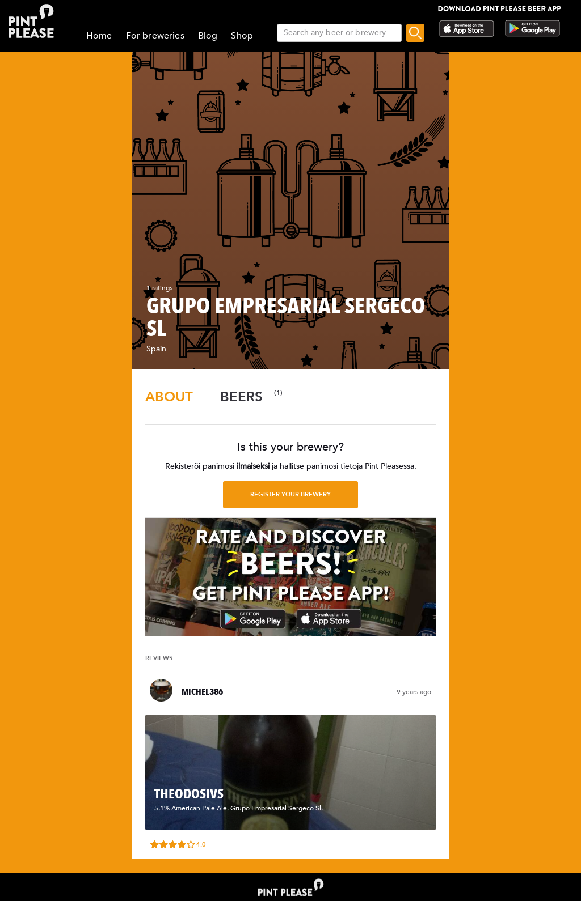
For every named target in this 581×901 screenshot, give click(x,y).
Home (99, 35)
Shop (242, 35)
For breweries (155, 35)
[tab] (169, 397)
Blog (208, 35)
